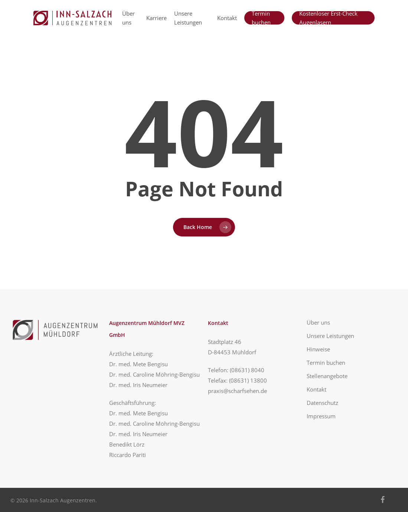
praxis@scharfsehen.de (237, 391)
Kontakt (316, 389)
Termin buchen (326, 362)
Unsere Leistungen (330, 335)
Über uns (318, 322)
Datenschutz (322, 402)
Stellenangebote (327, 376)
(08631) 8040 (247, 370)
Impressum (321, 416)
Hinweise (318, 349)
